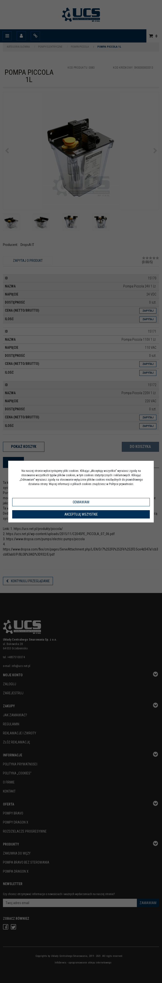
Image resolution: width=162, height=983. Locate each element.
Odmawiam (81, 502)
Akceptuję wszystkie (81, 514)
